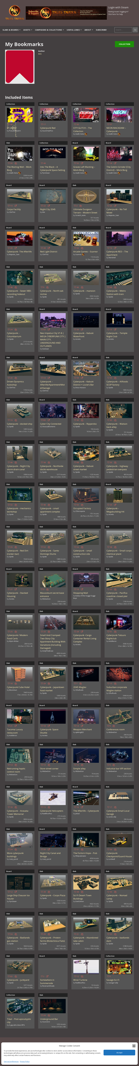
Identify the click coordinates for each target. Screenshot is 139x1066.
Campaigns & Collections (49, 30)
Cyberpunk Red (47, 127)
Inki (43, 212)
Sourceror (46, 1022)
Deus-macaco (80, 387)
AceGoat (45, 349)
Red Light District (48, 251)
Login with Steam (118, 7)
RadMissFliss (47, 813)
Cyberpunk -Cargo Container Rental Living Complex (84, 638)
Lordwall (112, 859)
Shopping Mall (80, 592)
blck (40, 54)
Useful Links (74, 30)
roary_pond (13, 859)
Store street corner (49, 768)
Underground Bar (49, 1019)
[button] (134, 1045)
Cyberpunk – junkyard (18, 979)
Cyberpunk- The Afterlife (19, 251)
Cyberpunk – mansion (84, 290)
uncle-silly (112, 817)
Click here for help (115, 14)
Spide (11, 297)
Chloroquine (80, 511)
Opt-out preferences (11, 1061)
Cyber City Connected (50, 423)
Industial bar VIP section (118, 768)
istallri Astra (79, 134)
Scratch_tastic (80, 215)
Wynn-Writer (14, 641)
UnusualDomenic (48, 426)
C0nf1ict (12, 212)
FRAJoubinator (80, 856)
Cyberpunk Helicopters (51, 810)
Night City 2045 (48, 209)
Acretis (78, 339)
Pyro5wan (46, 173)
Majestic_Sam (114, 215)
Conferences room (115, 729)
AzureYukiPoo (47, 131)
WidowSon (46, 599)
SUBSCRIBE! (101, 30)
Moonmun (13, 690)
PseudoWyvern (15, 131)
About (88, 30)
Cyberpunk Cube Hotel (18, 687)
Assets (27, 30)
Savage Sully (113, 983)
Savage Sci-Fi (112, 979)
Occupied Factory (82, 508)
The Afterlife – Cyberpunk (86, 810)
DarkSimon (79, 901)
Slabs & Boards (12, 30)
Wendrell (112, 257)
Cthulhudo (79, 690)
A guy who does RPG (17, 1025)
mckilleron (112, 641)
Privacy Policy (24, 1061)
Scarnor (78, 254)
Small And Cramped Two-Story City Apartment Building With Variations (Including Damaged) (52, 641)
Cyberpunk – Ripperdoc (85, 423)
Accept (119, 1052)
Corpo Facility (14, 209)
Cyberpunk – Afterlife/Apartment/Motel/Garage (52, 384)
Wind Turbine (80, 979)
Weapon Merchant (82, 729)
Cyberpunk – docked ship (19, 423)
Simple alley (79, 768)
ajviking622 (79, 732)
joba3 (77, 813)
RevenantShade (48, 986)
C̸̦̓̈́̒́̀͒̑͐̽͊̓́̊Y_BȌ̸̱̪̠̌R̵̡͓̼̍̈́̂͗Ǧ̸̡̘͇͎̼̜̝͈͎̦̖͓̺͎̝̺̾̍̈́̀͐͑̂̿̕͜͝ (11, 127)
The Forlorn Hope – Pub (85, 853)
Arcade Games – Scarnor (85, 251)
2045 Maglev (79, 687)
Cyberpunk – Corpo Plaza (52, 895)
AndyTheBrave (47, 651)
